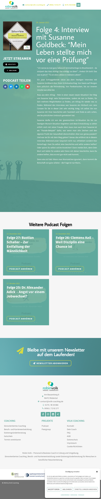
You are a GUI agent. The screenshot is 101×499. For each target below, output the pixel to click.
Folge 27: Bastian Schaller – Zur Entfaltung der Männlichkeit (20, 261)
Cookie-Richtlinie (65, 494)
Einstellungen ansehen (86, 489)
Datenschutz (74, 494)
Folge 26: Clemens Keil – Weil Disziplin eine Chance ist (75, 258)
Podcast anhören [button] (20, 285)
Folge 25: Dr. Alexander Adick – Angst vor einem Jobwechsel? (26, 308)
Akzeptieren (53, 489)
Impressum (81, 494)
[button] (97, 472)
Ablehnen (67, 489)
